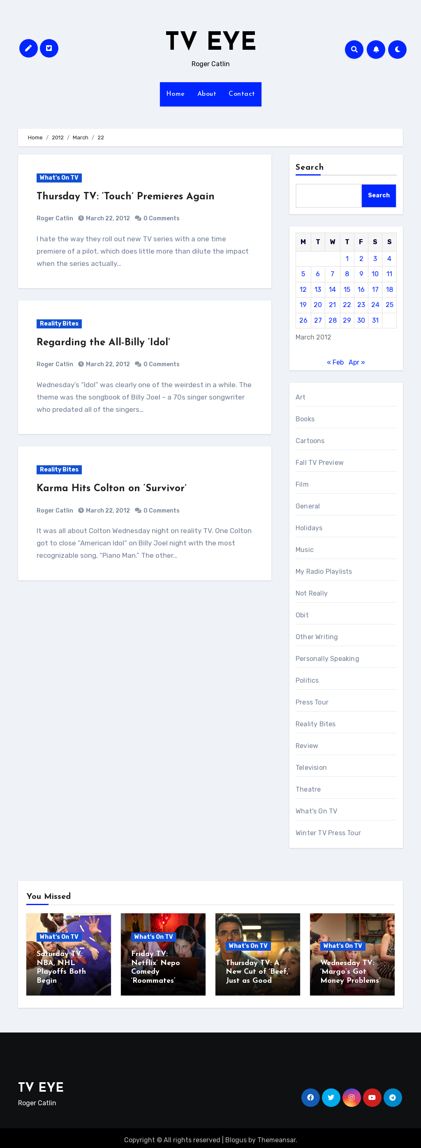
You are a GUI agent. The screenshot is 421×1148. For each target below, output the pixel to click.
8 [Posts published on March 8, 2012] (347, 274)
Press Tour (312, 702)
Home (175, 94)
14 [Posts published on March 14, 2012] (332, 289)
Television (311, 767)
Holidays (309, 528)
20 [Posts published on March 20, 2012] (318, 305)
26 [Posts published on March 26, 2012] (303, 320)
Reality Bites (59, 323)
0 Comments (161, 218)
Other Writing (317, 637)
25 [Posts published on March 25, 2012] (389, 305)
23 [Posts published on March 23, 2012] (361, 305)
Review (307, 746)
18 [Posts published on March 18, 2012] (389, 289)
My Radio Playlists (324, 571)
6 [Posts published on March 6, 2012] (318, 274)
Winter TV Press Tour (328, 833)
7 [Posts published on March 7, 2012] (332, 274)
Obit (302, 615)
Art (301, 397)
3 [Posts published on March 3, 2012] (375, 259)
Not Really (312, 593)
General (308, 506)
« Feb (335, 362)
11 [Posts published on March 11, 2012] (389, 274)
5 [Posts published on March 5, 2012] (303, 274)
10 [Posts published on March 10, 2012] (375, 274)
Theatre (308, 789)
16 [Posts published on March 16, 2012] (361, 289)
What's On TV (59, 177)
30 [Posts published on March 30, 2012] (361, 320)
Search (310, 168)
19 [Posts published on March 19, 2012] (303, 305)
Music (305, 550)
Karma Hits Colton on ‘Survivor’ (112, 489)
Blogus (236, 1136)
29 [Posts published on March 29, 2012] (347, 320)
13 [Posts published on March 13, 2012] (318, 289)
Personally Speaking (327, 659)
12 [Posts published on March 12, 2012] (303, 289)
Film (302, 484)
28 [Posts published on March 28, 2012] (332, 320)
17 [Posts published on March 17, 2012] (375, 289)
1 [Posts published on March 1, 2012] (347, 259)
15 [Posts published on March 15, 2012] (347, 289)
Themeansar (276, 1136)
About (207, 94)
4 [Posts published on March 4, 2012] (389, 259)
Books (305, 419)
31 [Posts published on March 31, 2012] (375, 320)
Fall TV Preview (320, 463)
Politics (307, 680)
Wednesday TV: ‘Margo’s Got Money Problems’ (350, 972)
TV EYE (211, 43)
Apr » (357, 362)
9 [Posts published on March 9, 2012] (361, 274)
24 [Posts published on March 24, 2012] (375, 305)
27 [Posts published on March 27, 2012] (318, 320)
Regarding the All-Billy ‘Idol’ (103, 343)
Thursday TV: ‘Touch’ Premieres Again (126, 197)
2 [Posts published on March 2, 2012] (361, 259)
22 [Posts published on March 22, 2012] (347, 305)
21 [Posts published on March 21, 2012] (332, 305)
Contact (242, 94)
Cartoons (310, 441)
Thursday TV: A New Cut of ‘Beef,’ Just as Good (258, 972)
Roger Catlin (55, 218)
